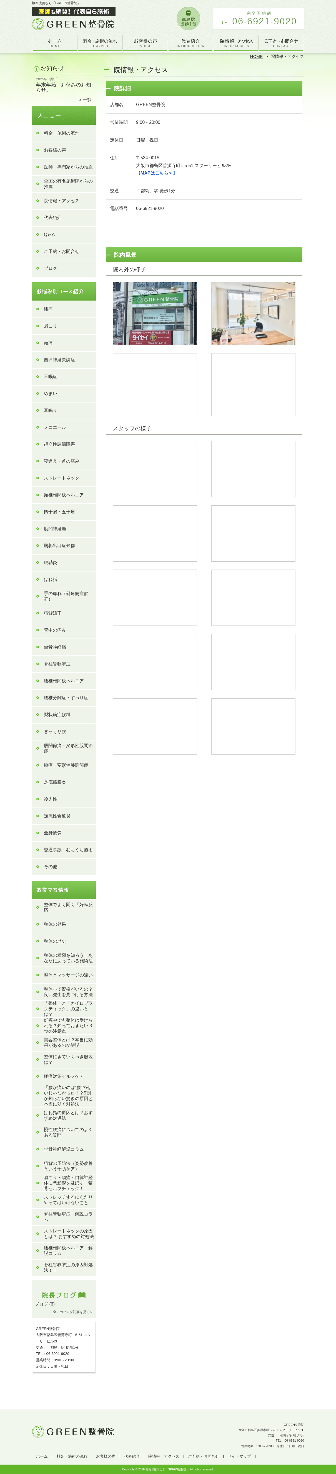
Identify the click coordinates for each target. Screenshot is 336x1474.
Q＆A (49, 234)
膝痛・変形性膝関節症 (66, 765)
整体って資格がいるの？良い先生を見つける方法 (68, 992)
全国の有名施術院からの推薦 (68, 184)
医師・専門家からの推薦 (68, 167)
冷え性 (50, 799)
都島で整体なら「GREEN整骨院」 (167, 1469)
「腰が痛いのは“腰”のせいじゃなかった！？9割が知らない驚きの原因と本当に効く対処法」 (68, 1095)
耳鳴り (50, 410)
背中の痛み (55, 630)
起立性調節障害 (59, 444)
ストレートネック (61, 478)
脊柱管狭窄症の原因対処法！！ (68, 1267)
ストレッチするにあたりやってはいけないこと (68, 1200)
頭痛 (48, 342)
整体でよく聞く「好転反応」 (68, 907)
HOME (256, 56)
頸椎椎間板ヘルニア (64, 495)
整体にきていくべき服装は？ (68, 1059)
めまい (50, 393)
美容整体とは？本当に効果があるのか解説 (68, 1042)
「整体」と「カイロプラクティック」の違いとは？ (68, 1009)
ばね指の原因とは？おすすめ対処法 (68, 1115)
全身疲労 (53, 832)
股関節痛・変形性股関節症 (68, 748)
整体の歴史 (55, 941)
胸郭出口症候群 (59, 545)
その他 (50, 866)
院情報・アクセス (236, 43)
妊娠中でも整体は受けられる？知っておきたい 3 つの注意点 (68, 1026)
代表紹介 (190, 43)
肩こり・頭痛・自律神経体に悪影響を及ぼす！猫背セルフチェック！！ (68, 1183)
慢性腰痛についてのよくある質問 (68, 1132)
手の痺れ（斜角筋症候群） (66, 596)
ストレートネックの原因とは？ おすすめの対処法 (69, 1234)
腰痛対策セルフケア (64, 1076)
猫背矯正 (53, 613)
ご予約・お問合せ (281, 43)
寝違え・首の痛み (61, 461)
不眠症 (50, 376)
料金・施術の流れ (100, 43)
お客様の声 (145, 43)
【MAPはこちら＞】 (156, 173)
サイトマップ (239, 1456)
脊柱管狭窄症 (57, 664)
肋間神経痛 (55, 528)
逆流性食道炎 (57, 816)
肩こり (50, 326)
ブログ (50, 268)
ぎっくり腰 (55, 731)
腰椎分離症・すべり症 (66, 697)
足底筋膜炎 (55, 782)
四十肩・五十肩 (59, 511)
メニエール (55, 427)
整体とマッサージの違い (68, 975)
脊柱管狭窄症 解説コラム (68, 1217)
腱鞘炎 (50, 562)
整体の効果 (55, 924)
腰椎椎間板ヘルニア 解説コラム (68, 1250)
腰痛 (48, 309)
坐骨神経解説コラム (64, 1149)
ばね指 (50, 579)
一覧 (87, 100)
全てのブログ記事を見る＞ (73, 1312)
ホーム (54, 43)
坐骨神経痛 (55, 647)
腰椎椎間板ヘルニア (64, 680)
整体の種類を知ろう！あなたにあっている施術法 (68, 958)
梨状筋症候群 (57, 714)
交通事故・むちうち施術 (68, 849)
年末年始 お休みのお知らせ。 (63, 87)
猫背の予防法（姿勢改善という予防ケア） (68, 1166)
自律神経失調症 (59, 359)
